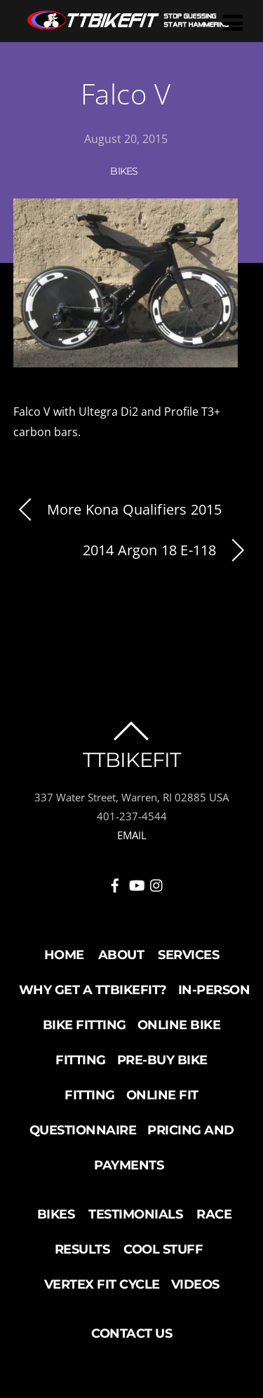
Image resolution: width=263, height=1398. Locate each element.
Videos (195, 1284)
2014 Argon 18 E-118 (166, 551)
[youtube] (136, 883)
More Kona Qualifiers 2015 (117, 510)
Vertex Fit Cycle (102, 1284)
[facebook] (115, 883)
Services (188, 955)
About (121, 955)
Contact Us (131, 1333)
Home (64, 955)
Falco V (126, 93)
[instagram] (157, 883)
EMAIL (132, 835)
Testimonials (135, 1214)
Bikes (124, 171)
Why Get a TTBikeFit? (93, 990)
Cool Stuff (163, 1249)
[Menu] (233, 22)
